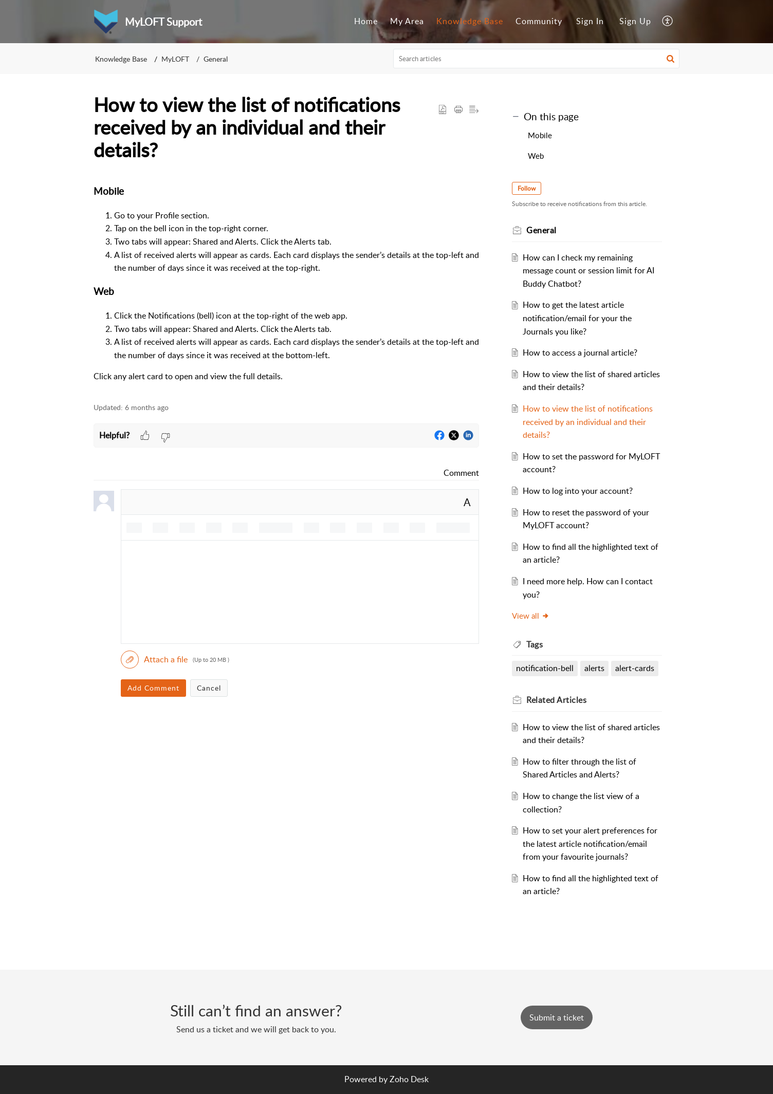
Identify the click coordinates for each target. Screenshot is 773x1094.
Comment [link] (461, 472)
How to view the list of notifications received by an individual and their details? (588, 421)
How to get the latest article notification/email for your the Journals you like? (577, 318)
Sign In (590, 21)
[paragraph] (286, 283)
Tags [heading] (534, 644)
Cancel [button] (209, 688)
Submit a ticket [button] (556, 1017)
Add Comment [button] (153, 688)
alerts (594, 668)
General (216, 59)
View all (530, 615)
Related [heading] (556, 700)
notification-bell (545, 668)
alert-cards (634, 668)
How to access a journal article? (580, 352)
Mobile (540, 135)
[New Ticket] (557, 1017)
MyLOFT (175, 59)
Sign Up (635, 21)
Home (366, 21)
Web (536, 156)
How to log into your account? (578, 490)
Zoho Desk (409, 1079)
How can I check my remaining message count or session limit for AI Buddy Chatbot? (588, 270)
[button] (667, 21)
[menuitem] (366, 21)
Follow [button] (527, 188)
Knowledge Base (469, 21)
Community (539, 21)
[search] (536, 58)
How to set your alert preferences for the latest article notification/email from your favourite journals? (590, 843)
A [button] (467, 502)
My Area (407, 21)
